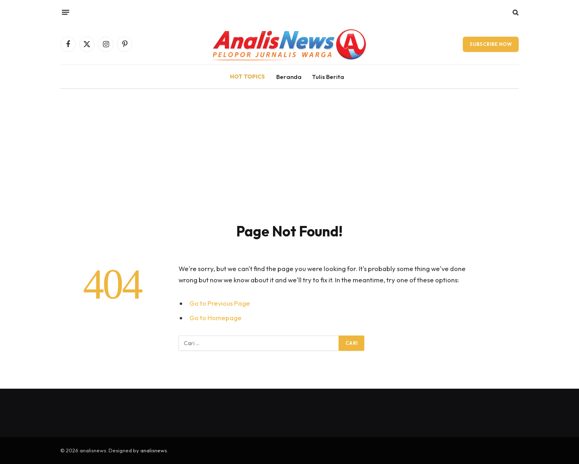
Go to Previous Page (219, 303)
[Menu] (65, 12)
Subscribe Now (491, 44)
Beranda (289, 77)
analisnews (153, 450)
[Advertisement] (289, 149)
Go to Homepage (215, 317)
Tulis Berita (328, 77)
